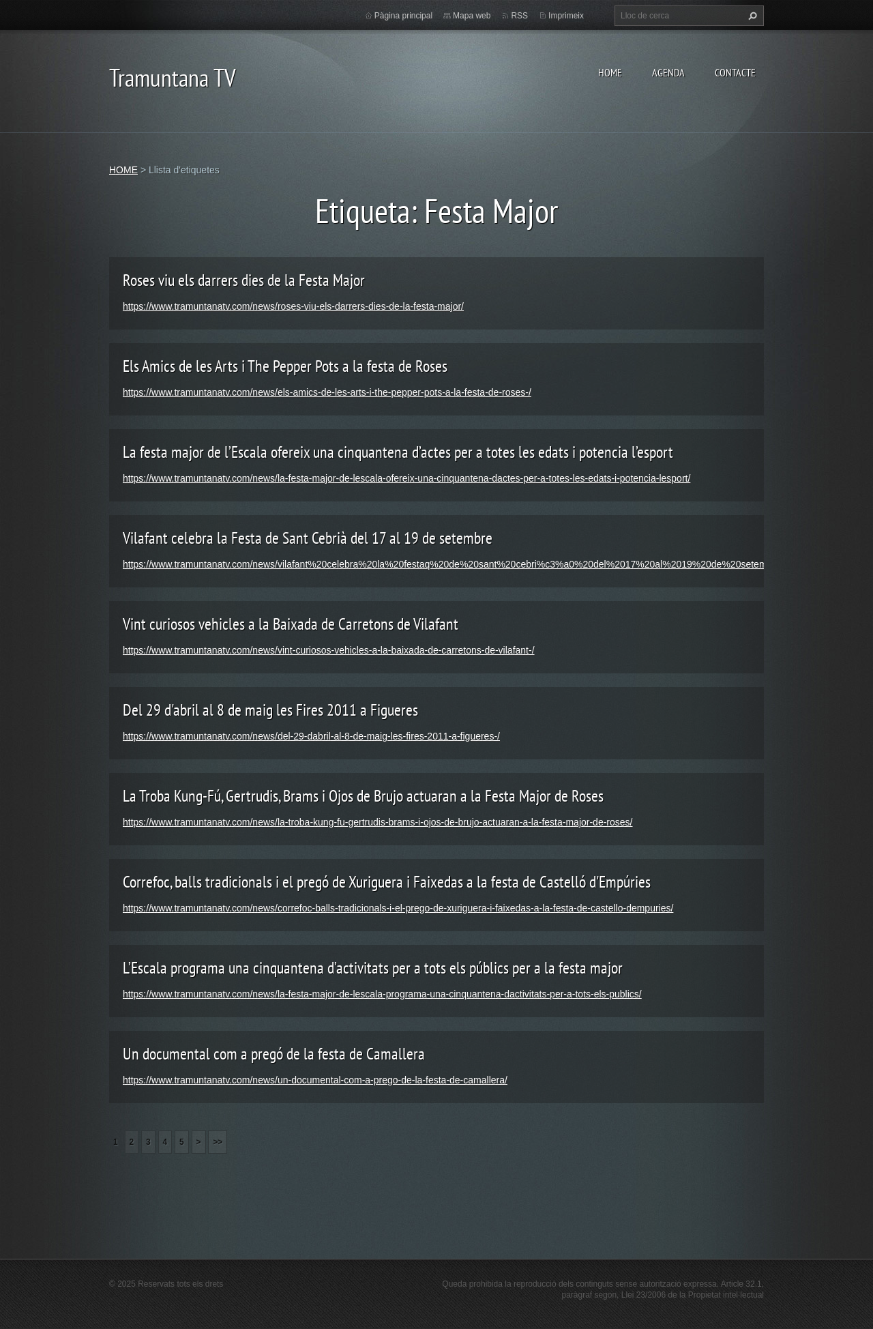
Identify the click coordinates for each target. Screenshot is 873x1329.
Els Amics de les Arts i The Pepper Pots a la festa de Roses (285, 366)
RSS (519, 15)
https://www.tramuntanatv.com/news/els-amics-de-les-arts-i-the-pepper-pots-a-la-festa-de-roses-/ (327, 392)
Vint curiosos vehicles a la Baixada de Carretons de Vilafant (290, 623)
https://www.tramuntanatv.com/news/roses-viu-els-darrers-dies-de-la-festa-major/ (293, 306)
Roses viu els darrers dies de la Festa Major (244, 280)
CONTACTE (735, 72)
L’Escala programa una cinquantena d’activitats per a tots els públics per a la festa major (373, 967)
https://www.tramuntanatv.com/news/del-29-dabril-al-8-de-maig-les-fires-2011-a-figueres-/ (311, 736)
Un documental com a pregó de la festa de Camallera (274, 1053)
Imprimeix (566, 15)
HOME (610, 72)
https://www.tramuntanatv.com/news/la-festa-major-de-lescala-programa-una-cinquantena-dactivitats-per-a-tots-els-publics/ (382, 994)
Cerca (751, 15)
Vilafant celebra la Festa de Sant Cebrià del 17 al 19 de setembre (307, 538)
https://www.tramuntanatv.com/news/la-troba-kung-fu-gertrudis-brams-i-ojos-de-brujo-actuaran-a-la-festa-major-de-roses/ (377, 822)
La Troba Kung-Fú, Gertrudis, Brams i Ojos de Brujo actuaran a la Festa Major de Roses (363, 795)
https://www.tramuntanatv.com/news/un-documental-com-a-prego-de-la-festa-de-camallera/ (315, 1080)
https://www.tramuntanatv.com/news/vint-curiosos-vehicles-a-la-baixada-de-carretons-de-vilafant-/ (329, 650)
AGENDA (668, 72)
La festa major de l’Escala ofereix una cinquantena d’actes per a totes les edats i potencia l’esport (398, 452)
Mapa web (471, 15)
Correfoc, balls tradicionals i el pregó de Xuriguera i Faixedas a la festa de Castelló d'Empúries (387, 881)
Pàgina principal (403, 15)
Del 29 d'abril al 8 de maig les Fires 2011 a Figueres (270, 709)
